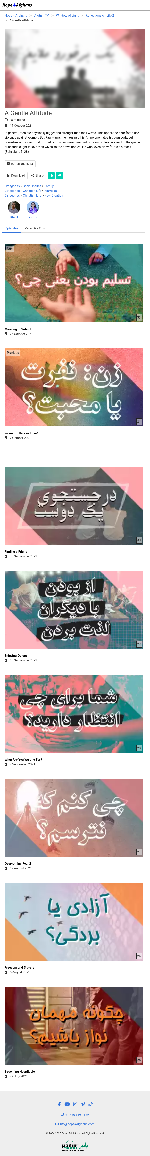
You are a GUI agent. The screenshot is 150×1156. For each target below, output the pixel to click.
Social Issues (32, 186)
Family (49, 186)
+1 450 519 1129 (75, 1115)
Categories (12, 186)
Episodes (11, 228)
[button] (145, 5)
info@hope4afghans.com (75, 1124)
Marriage (50, 191)
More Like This (34, 228)
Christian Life (32, 191)
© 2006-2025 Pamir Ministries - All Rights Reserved (75, 1133)
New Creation (53, 195)
